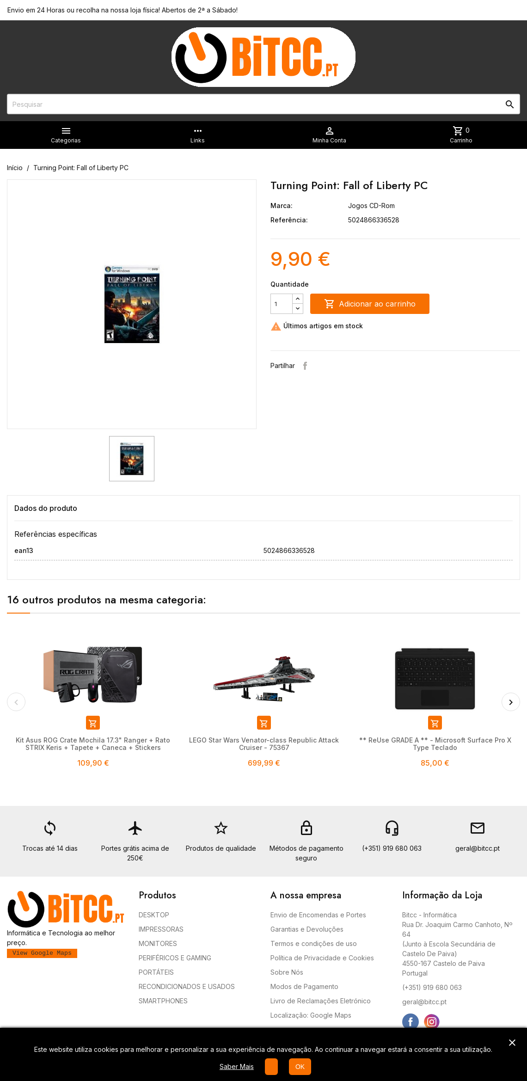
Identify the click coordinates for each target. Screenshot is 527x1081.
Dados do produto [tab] (45, 508)
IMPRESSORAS (161, 929)
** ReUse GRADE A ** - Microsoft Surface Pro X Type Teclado (435, 743)
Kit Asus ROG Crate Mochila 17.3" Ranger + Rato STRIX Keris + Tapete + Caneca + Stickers (93, 743)
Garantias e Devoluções (306, 929)
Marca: (281, 205)
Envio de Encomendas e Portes (318, 915)
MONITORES (158, 943)
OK (300, 1066)
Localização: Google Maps (310, 1015)
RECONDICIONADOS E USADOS (187, 986)
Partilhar (305, 365)
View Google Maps (42, 953)
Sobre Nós (286, 972)
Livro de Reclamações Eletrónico (320, 1001)
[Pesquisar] (263, 104)
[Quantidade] (281, 304)
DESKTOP (154, 915)
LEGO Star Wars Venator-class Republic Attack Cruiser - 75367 (264, 743)
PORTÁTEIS (156, 972)
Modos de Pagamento (304, 986)
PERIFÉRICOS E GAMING (175, 958)
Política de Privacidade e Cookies (322, 958)
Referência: (289, 220)
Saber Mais (237, 1066)
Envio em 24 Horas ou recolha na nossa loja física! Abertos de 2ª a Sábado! (122, 10)
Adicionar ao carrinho (370, 303)
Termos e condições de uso (313, 943)
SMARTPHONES (163, 1001)
